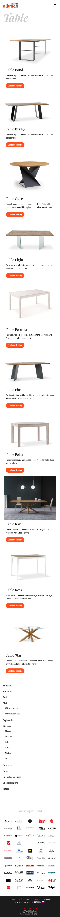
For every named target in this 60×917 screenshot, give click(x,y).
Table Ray (13, 524)
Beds (5, 697)
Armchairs (7, 685)
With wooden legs (12, 714)
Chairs (5, 703)
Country (8, 736)
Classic (8, 731)
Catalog (21, 899)
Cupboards (8, 720)
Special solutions (10, 782)
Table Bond (14, 69)
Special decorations (12, 777)
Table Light (14, 259)
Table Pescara (16, 329)
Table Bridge (16, 129)
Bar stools (7, 691)
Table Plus (14, 389)
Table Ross (14, 589)
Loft (7, 742)
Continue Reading (16, 85)
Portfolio (38, 899)
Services (29, 899)
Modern (8, 753)
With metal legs (11, 708)
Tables (6, 788)
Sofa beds (7, 765)
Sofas (5, 771)
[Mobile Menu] (55, 5)
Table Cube (14, 198)
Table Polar (14, 454)
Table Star (14, 655)
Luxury (7, 747)
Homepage (11, 899)
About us (47, 899)
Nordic (8, 758)
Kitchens (7, 726)
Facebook (28, 902)
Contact (18, 902)
